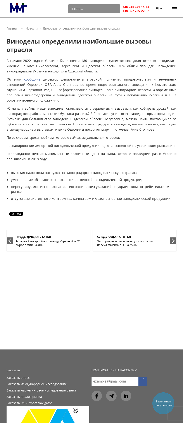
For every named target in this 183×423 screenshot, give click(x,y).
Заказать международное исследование (37, 384)
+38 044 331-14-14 (136, 7)
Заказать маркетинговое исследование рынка (41, 390)
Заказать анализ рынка (24, 397)
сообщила (32, 79)
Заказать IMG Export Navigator (29, 403)
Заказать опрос (18, 378)
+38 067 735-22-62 (136, 11)
